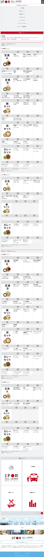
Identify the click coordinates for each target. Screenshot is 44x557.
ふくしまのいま (22, 20)
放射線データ (22, 14)
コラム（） (22, 26)
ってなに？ (22, 542)
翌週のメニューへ (5, 45)
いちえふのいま (22, 17)
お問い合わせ (17, 553)
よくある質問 (26, 553)
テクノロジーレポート (22, 23)
